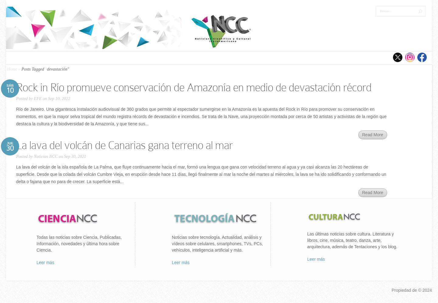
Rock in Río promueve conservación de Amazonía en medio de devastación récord (193, 87)
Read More (372, 134)
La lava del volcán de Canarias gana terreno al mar (124, 145)
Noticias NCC (45, 156)
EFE (38, 98)
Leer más (45, 262)
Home (12, 69)
